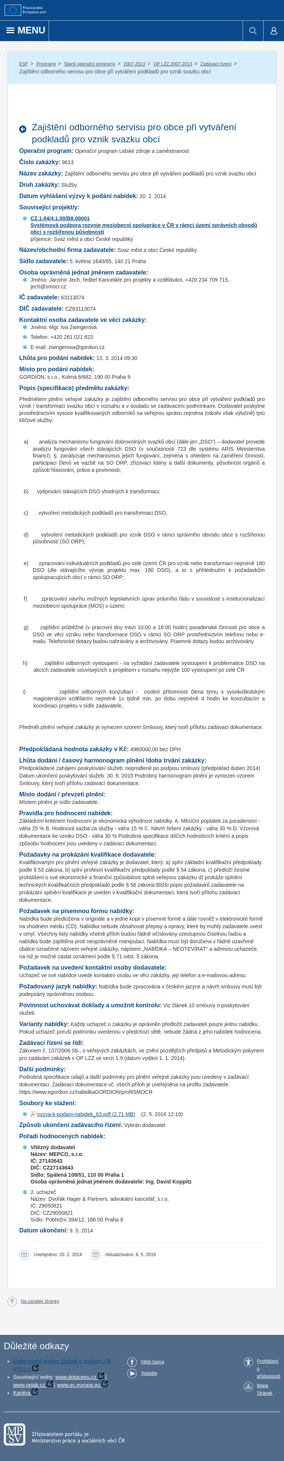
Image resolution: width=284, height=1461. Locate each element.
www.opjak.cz (29, 1385)
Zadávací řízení (216, 64)
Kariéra (21, 1393)
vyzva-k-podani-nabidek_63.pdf (74, 1114)
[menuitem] (253, 31)
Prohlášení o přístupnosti (268, 1369)
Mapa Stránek (264, 1389)
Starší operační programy (89, 64)
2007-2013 (134, 64)
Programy (46, 64)
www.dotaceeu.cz (75, 1377)
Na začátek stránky (40, 1301)
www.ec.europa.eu (78, 1385)
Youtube (148, 1373)
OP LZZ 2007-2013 (172, 64)
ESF (23, 64)
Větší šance (152, 1362)
